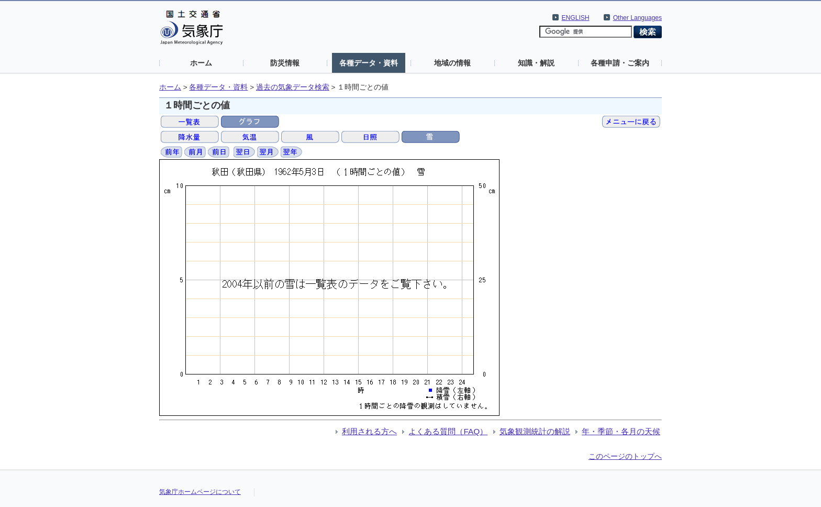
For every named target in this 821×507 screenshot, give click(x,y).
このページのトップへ (625, 456)
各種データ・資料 (368, 63)
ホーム (201, 63)
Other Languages (637, 17)
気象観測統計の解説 (535, 431)
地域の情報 (452, 63)
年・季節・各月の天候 (621, 431)
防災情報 (284, 63)
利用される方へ (369, 431)
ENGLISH (576, 17)
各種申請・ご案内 (620, 63)
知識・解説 (536, 63)
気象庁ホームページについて (200, 491)
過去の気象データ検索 (292, 87)
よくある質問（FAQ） (447, 431)
